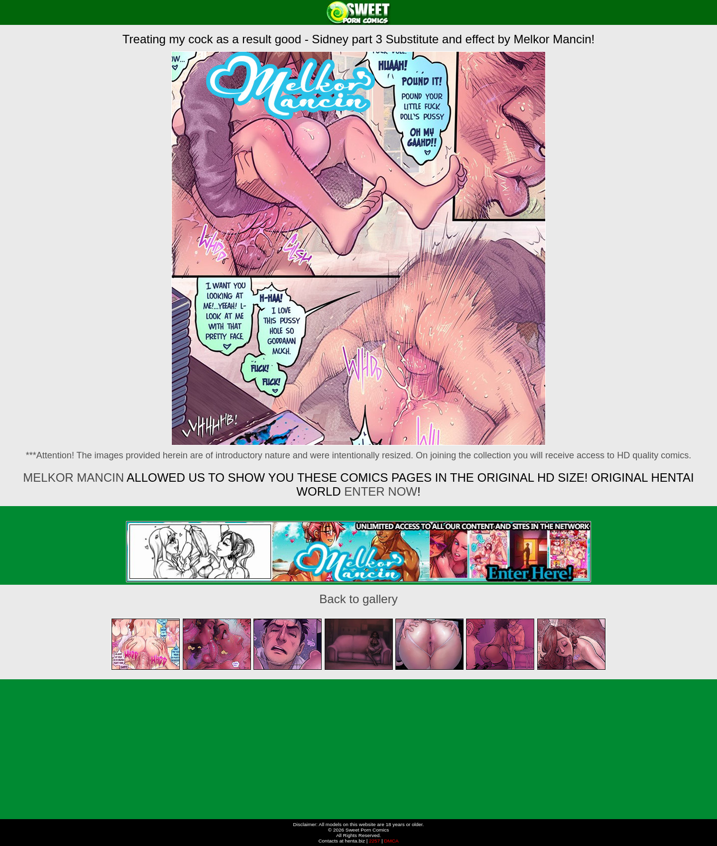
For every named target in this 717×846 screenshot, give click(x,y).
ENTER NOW (379, 491)
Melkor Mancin (73, 477)
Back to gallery (358, 599)
